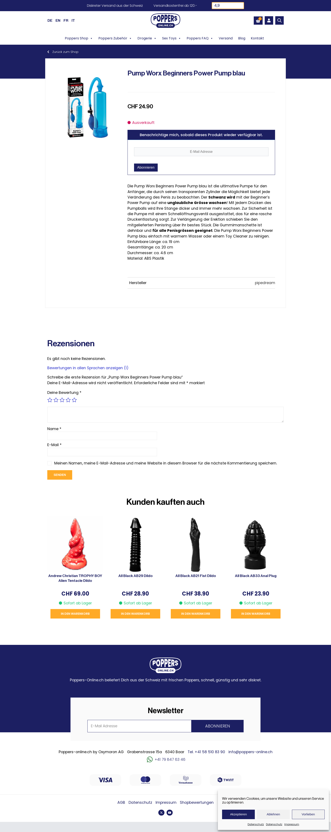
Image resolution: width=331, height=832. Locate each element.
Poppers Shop (79, 38)
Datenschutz (256, 824)
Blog (241, 38)
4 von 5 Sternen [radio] (68, 400)
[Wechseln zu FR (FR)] (66, 20)
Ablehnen (273, 814)
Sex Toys (171, 38)
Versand (226, 38)
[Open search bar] (279, 20)
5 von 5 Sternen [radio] (74, 400)
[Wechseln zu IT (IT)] (73, 20)
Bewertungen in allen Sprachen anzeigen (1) (88, 367)
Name (54, 428)
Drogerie (147, 38)
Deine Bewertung (64, 392)
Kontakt (257, 38)
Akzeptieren (238, 814)
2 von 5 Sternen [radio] (55, 400)
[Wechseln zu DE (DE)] (49, 20)
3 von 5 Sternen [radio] (62, 400)
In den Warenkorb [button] (75, 614)
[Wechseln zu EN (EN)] (58, 20)
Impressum (291, 824)
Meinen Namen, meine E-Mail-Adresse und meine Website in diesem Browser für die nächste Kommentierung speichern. (165, 463)
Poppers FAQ (200, 38)
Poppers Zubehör (115, 38)
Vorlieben (308, 814)
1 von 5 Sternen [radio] (49, 400)
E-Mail (54, 444)
